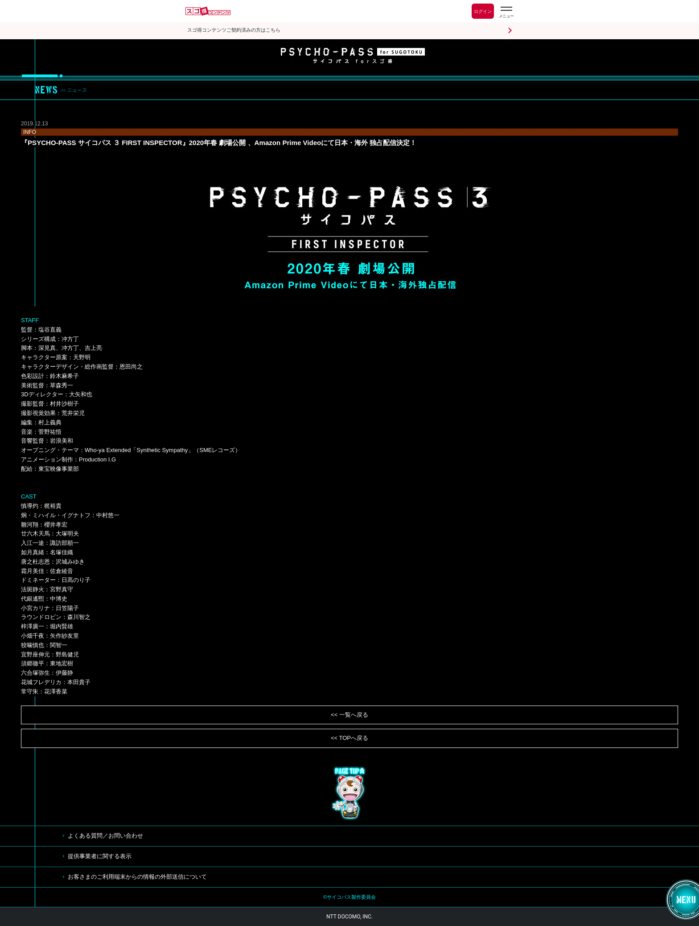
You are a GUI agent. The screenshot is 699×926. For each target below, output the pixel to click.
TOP (349, 793)
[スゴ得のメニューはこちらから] (506, 12)
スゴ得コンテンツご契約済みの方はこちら (233, 30)
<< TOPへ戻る (349, 738)
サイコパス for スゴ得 (353, 55)
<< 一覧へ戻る (349, 714)
